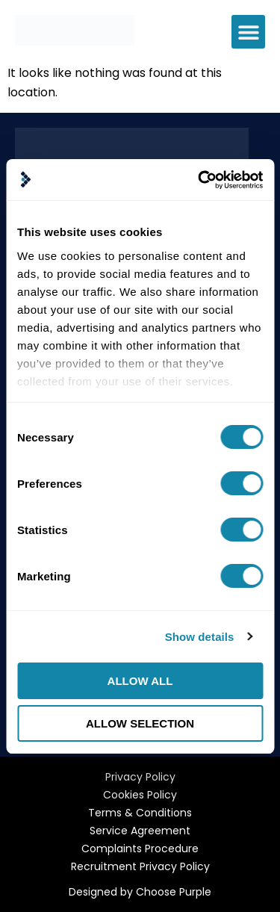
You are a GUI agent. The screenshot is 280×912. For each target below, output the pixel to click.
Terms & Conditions (140, 812)
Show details (199, 636)
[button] (248, 32)
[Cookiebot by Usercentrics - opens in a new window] (199, 180)
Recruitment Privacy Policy (140, 866)
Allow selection (140, 723)
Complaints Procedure (140, 848)
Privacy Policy (140, 777)
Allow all (140, 680)
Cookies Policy (140, 795)
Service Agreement (140, 830)
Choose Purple (173, 891)
